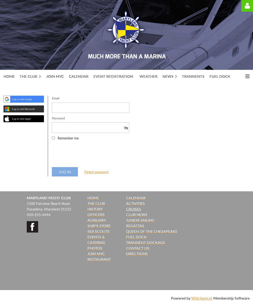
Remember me (68, 138)
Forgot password (96, 172)
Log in (247, 6)
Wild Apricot (201, 298)
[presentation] (87, 155)
